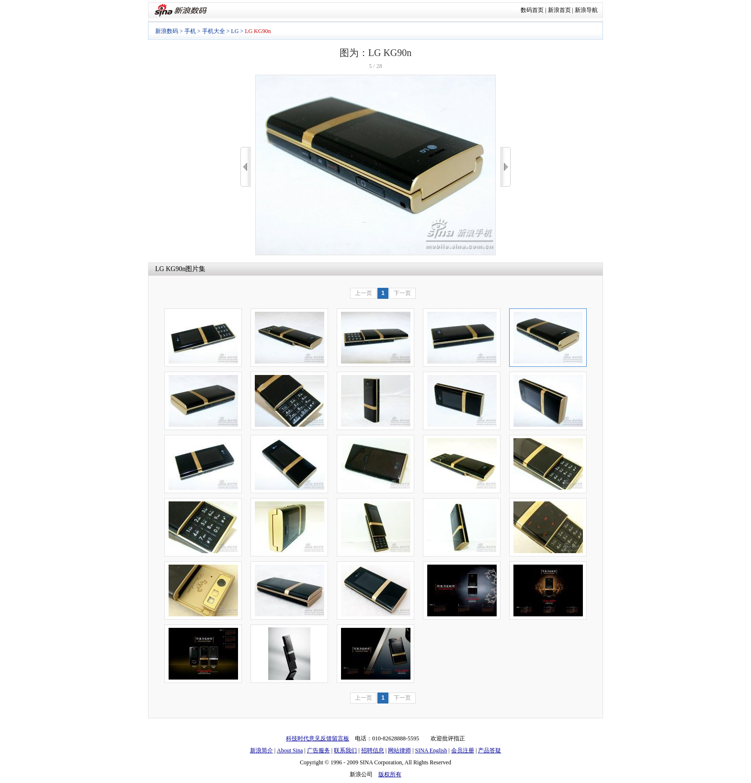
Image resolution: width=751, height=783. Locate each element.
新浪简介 (261, 750)
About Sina (290, 750)
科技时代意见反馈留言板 (317, 738)
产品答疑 (489, 750)
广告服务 (318, 750)
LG (235, 31)
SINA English (431, 750)
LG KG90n (170, 268)
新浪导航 (586, 10)
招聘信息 (372, 750)
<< (245, 167)
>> (506, 167)
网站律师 (399, 750)
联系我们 (345, 750)
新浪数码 (166, 31)
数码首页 (532, 10)
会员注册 (462, 750)
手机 (190, 31)
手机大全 (213, 31)
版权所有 (389, 774)
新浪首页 (559, 10)
